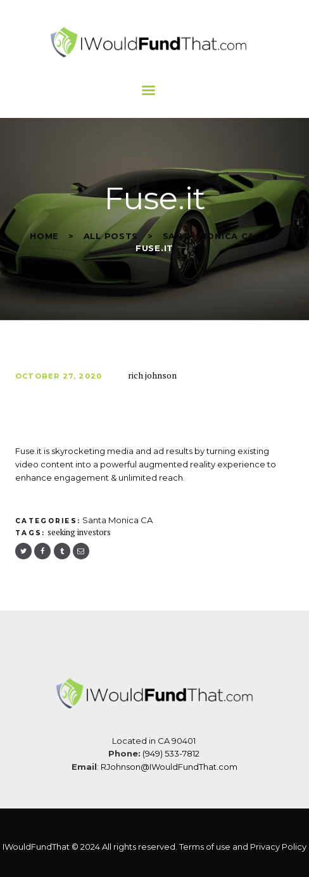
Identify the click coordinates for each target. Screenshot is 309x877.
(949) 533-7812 (171, 753)
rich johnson (152, 375)
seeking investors (79, 532)
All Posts (111, 236)
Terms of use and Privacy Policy (242, 846)
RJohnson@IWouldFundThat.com (169, 767)
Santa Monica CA (209, 236)
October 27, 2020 (58, 376)
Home (44, 236)
